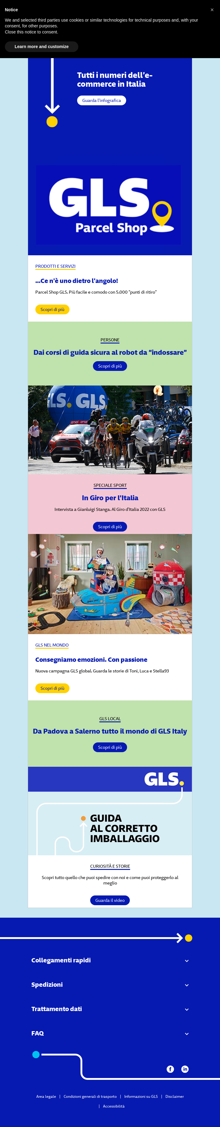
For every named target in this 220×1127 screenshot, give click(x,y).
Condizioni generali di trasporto (90, 1096)
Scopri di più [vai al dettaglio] (52, 309)
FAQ (37, 1033)
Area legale (46, 1096)
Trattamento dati (56, 1009)
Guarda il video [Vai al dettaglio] (110, 900)
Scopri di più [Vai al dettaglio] (110, 366)
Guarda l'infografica (101, 100)
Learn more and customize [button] (42, 46)
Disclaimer (174, 1096)
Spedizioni (47, 984)
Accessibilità (114, 1106)
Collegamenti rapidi (61, 960)
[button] (212, 10)
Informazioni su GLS (141, 1096)
